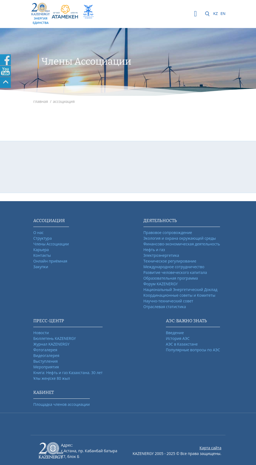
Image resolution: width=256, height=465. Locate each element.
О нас (38, 232)
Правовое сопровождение (167, 232)
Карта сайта (210, 447)
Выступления (45, 361)
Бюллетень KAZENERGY (54, 338)
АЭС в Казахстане (182, 344)
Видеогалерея (46, 355)
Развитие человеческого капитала (175, 272)
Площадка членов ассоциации (61, 404)
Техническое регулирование (169, 261)
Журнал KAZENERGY (51, 344)
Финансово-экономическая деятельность (181, 243)
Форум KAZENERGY (160, 283)
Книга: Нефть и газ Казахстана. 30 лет (68, 372)
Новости (41, 332)
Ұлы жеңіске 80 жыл (51, 378)
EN (223, 13)
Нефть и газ (154, 249)
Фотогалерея (45, 349)
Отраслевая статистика (164, 306)
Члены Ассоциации (51, 243)
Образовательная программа (170, 278)
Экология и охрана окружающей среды (179, 238)
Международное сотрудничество (173, 266)
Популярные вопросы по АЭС (193, 349)
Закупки (40, 266)
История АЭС (178, 338)
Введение (175, 332)
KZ (215, 13)
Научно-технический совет (168, 300)
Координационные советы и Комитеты (179, 295)
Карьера (41, 249)
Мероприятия (46, 366)
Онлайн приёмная (50, 261)
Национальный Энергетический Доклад (180, 289)
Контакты (42, 255)
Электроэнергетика (161, 255)
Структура (42, 238)
